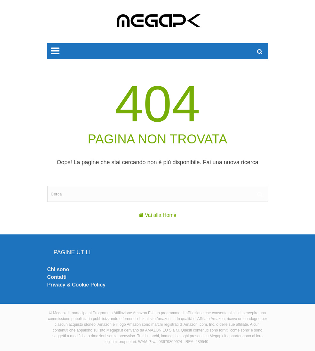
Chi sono (58, 269)
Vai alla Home (160, 215)
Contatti (57, 277)
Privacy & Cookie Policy (76, 284)
